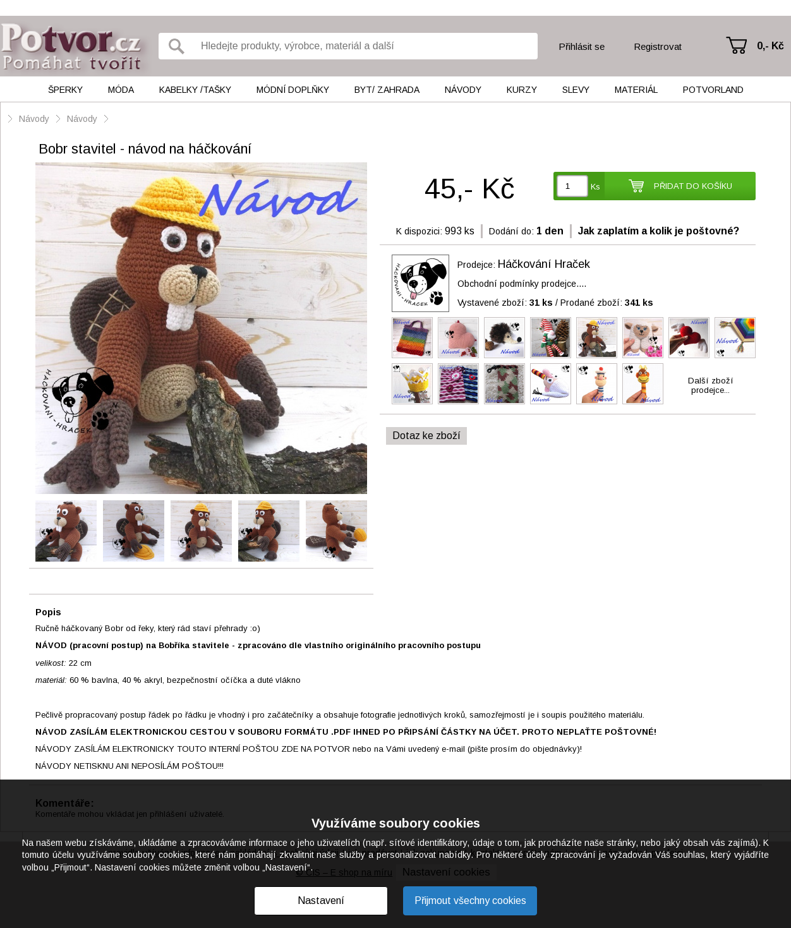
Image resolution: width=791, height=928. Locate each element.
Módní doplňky (293, 90)
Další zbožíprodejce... (711, 385)
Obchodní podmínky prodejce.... (521, 284)
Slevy (575, 90)
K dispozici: (419, 231)
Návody (463, 90)
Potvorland (713, 90)
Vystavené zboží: (505, 303)
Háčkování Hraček (544, 264)
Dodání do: (511, 231)
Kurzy (522, 90)
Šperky (65, 90)
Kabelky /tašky (195, 90)
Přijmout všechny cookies (470, 900)
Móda (121, 90)
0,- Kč (770, 45)
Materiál (636, 90)
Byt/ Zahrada (387, 90)
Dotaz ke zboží (426, 435)
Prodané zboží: (606, 303)
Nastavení (321, 900)
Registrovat (658, 46)
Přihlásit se (582, 46)
